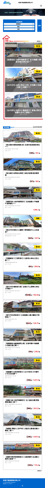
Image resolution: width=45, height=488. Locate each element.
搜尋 (39, 25)
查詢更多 (39, 41)
